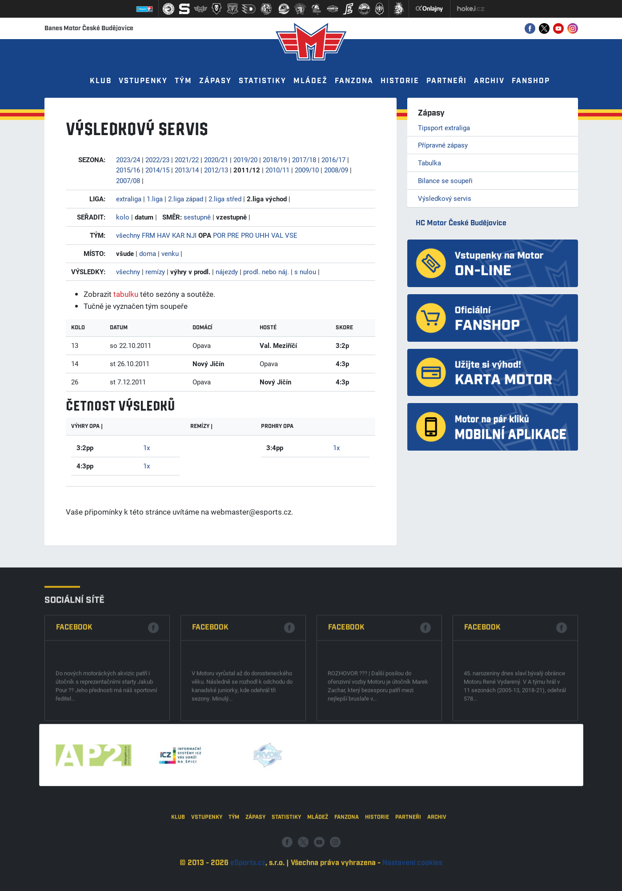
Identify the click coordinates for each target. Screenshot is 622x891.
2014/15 (157, 169)
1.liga (155, 198)
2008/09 (336, 169)
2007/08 (128, 180)
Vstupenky (143, 81)
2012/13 (216, 169)
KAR (178, 235)
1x (146, 447)
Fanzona (354, 81)
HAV (163, 235)
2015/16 (128, 169)
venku (170, 253)
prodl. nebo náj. (266, 271)
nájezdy (227, 271)
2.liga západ (185, 198)
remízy (155, 271)
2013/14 (187, 169)
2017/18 (304, 159)
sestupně (197, 216)
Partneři (446, 81)
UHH (262, 235)
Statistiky (262, 81)
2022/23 (157, 159)
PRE (233, 235)
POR (219, 235)
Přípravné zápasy (443, 144)
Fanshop (531, 81)
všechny (128, 235)
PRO (247, 235)
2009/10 (307, 169)
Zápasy (215, 81)
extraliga (128, 198)
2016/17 (333, 159)
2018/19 (275, 159)
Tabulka (429, 162)
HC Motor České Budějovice (461, 223)
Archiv (489, 81)
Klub (101, 81)
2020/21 (216, 159)
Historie (400, 81)
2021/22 (187, 159)
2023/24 (128, 159)
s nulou (305, 271)
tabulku (125, 294)
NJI (191, 235)
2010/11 (277, 169)
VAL (277, 235)
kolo (122, 216)
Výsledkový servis (444, 198)
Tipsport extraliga (444, 127)
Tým (183, 81)
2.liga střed (225, 198)
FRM (148, 235)
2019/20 (245, 159)
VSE (291, 235)
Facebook (74, 679)
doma (147, 253)
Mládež (310, 81)
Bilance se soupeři (445, 180)
